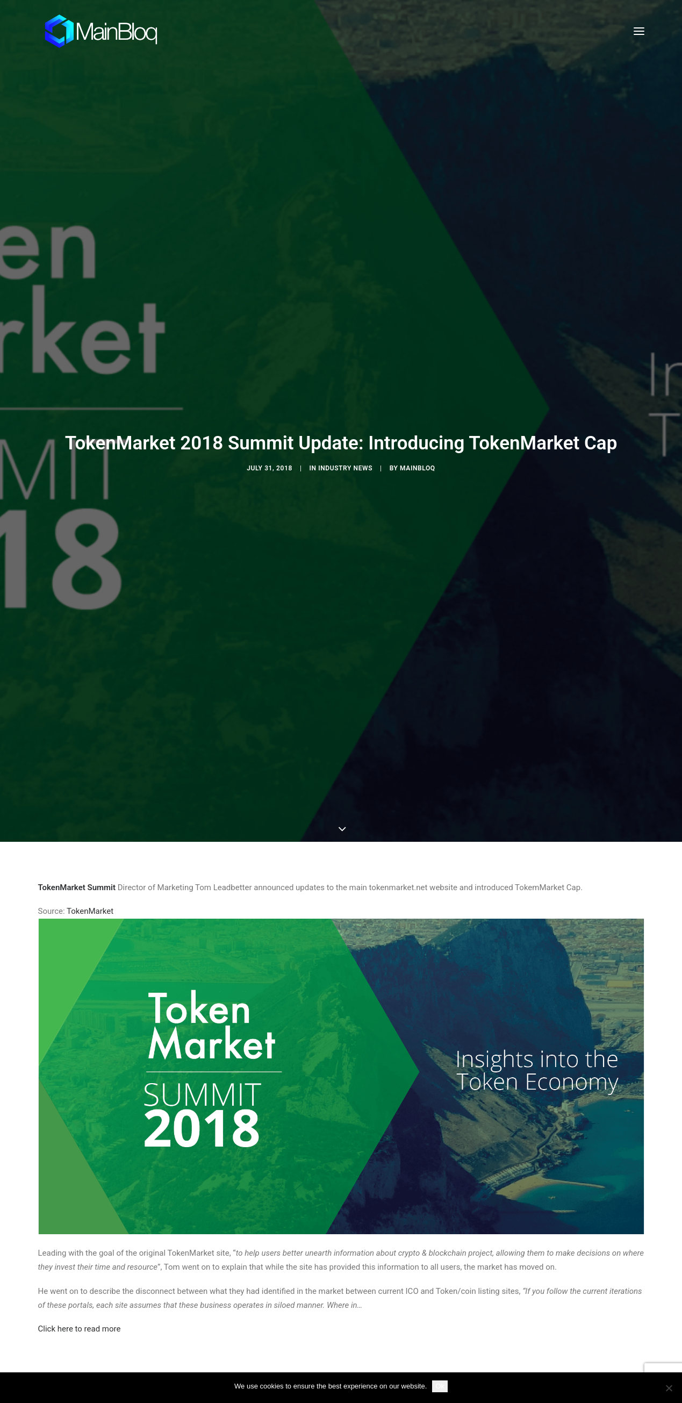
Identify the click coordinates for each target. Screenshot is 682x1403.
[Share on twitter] (299, 1270)
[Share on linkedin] (341, 1270)
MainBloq (417, 403)
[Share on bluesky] (369, 1270)
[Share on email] (397, 1270)
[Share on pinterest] (327, 1270)
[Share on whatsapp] (355, 1270)
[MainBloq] (111, 31)
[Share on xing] (383, 1270)
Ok (439, 1386)
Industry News (345, 403)
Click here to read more (79, 1200)
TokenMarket (90, 782)
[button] (639, 31)
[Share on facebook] (285, 1270)
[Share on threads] (313, 1270)
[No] (668, 1388)
